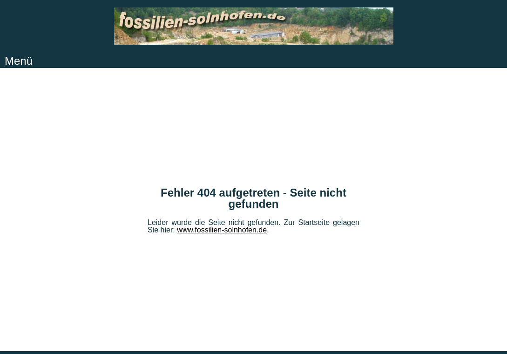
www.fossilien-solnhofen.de (222, 230)
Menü (19, 60)
